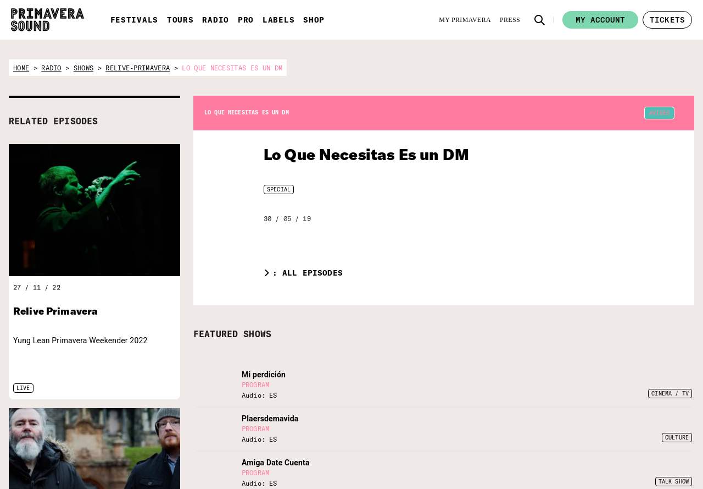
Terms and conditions (638, 461)
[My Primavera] (464, 20)
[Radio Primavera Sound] (149, 430)
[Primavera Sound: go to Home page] (47, 20)
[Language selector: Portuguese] (561, 419)
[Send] (448, 454)
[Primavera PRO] (181, 424)
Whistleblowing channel (641, 475)
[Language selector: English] (518, 419)
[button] (540, 20)
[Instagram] (528, 446)
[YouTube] (546, 446)
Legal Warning (626, 447)
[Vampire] (269, 424)
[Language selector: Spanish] (496, 419)
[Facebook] (510, 446)
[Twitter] (492, 446)
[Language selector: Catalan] (540, 419)
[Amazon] (564, 446)
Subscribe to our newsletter (373, 425)
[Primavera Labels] (191, 424)
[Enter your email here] (394, 454)
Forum (614, 419)
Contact (617, 433)
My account (600, 20)
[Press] (510, 20)
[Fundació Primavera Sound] (223, 437)
